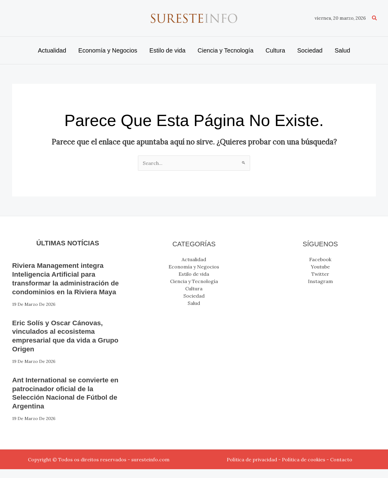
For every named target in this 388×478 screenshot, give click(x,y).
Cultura (193, 288)
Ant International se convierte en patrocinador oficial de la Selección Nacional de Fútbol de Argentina (63, 401)
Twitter (320, 274)
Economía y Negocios (194, 267)
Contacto (341, 468)
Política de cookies (303, 468)
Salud (194, 303)
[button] (374, 18)
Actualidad (194, 259)
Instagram (320, 281)
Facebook (320, 259)
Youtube (320, 267)
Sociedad (194, 296)
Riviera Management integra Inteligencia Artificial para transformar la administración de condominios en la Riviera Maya (63, 282)
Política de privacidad (252, 468)
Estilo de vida (194, 274)
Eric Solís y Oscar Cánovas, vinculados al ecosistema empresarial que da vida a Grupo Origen (60, 344)
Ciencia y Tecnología (194, 281)
